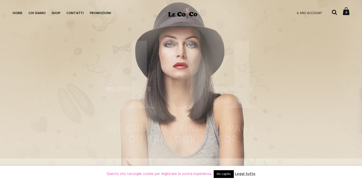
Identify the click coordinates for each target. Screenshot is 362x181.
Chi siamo (37, 13)
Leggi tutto (245, 174)
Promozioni (100, 13)
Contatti (75, 13)
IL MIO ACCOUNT (309, 13)
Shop (56, 13)
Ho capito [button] (224, 174)
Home (17, 13)
